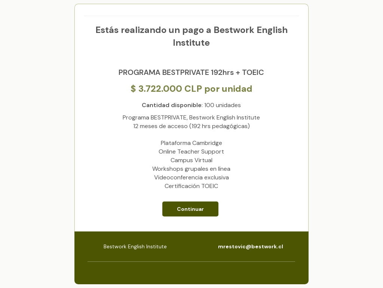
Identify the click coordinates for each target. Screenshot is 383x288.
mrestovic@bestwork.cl (250, 246)
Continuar (190, 209)
